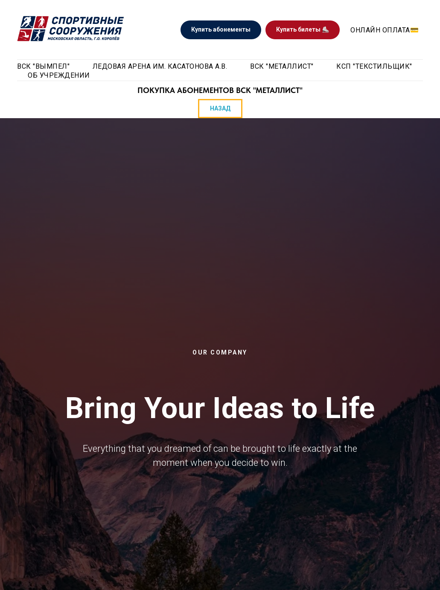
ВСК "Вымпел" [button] (43, 66)
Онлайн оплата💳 (384, 30)
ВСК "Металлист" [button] (282, 66)
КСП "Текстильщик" (374, 66)
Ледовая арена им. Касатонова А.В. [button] (160, 66)
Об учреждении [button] (59, 75)
